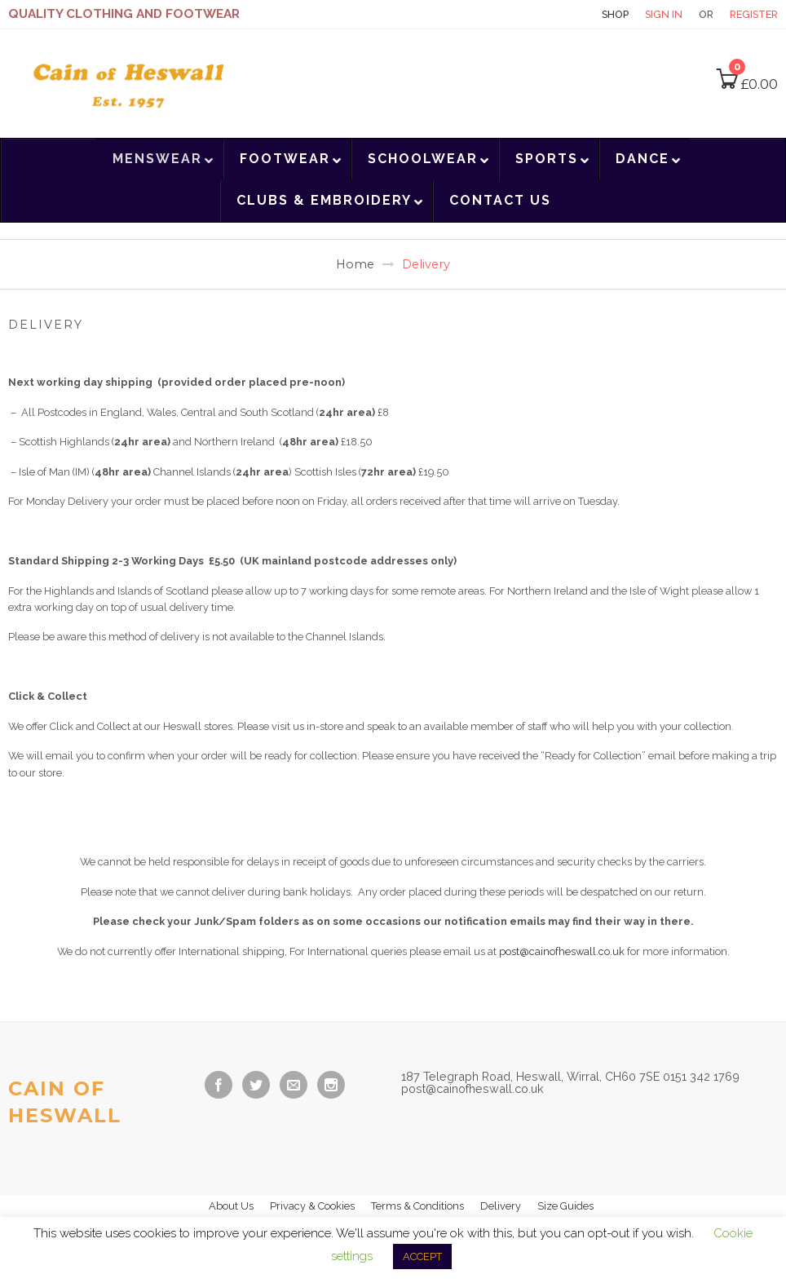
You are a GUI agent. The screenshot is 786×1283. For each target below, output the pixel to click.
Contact (557, 14)
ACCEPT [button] (422, 1256)
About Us (231, 1206)
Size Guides (565, 1206)
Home (355, 264)
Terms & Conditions (417, 1206)
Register (754, 14)
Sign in (663, 14)
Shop (615, 14)
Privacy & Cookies (312, 1206)
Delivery (500, 1206)
